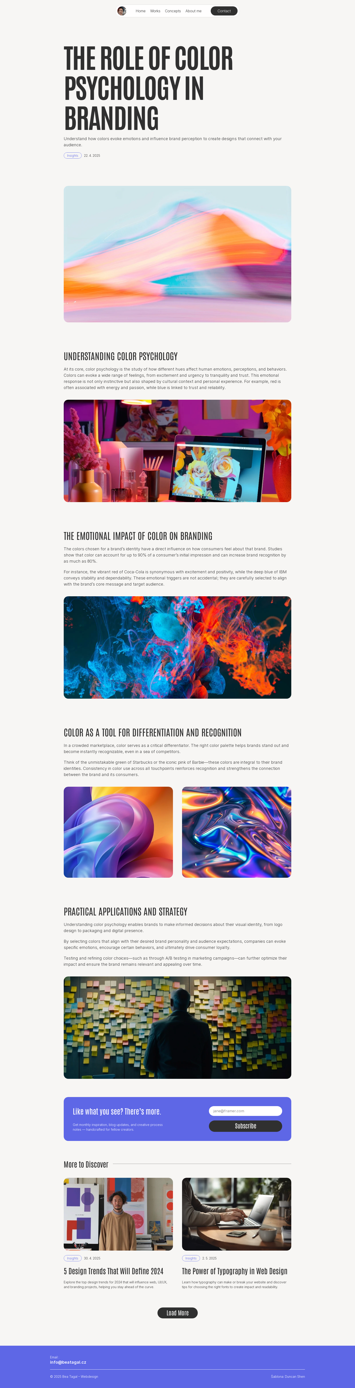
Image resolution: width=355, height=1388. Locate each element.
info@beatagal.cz (68, 1362)
